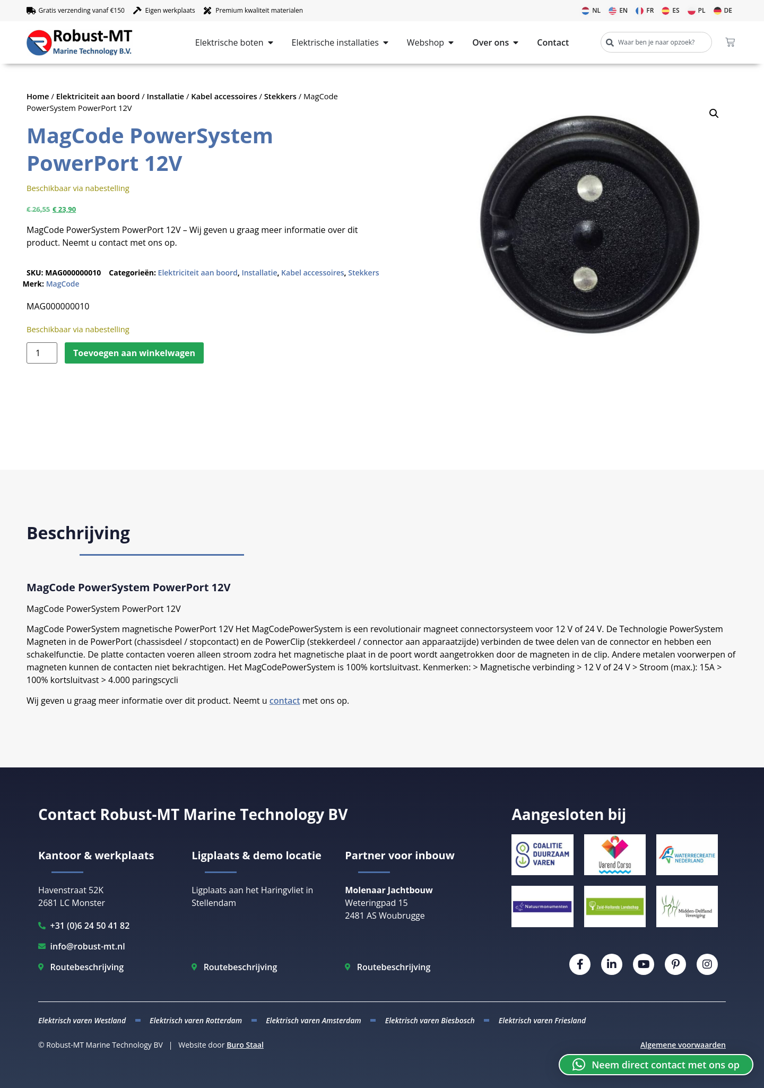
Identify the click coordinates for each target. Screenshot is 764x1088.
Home (38, 96)
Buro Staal (245, 1045)
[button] (714, 113)
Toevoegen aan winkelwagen (134, 353)
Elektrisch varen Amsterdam (313, 1020)
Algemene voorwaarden (683, 1045)
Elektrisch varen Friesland (542, 1020)
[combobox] (656, 42)
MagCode (63, 284)
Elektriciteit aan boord (98, 96)
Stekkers (280, 96)
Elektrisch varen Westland (82, 1020)
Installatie (166, 96)
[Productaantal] (42, 353)
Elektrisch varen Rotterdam (196, 1020)
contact (285, 700)
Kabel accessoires (224, 96)
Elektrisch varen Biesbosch (430, 1020)
